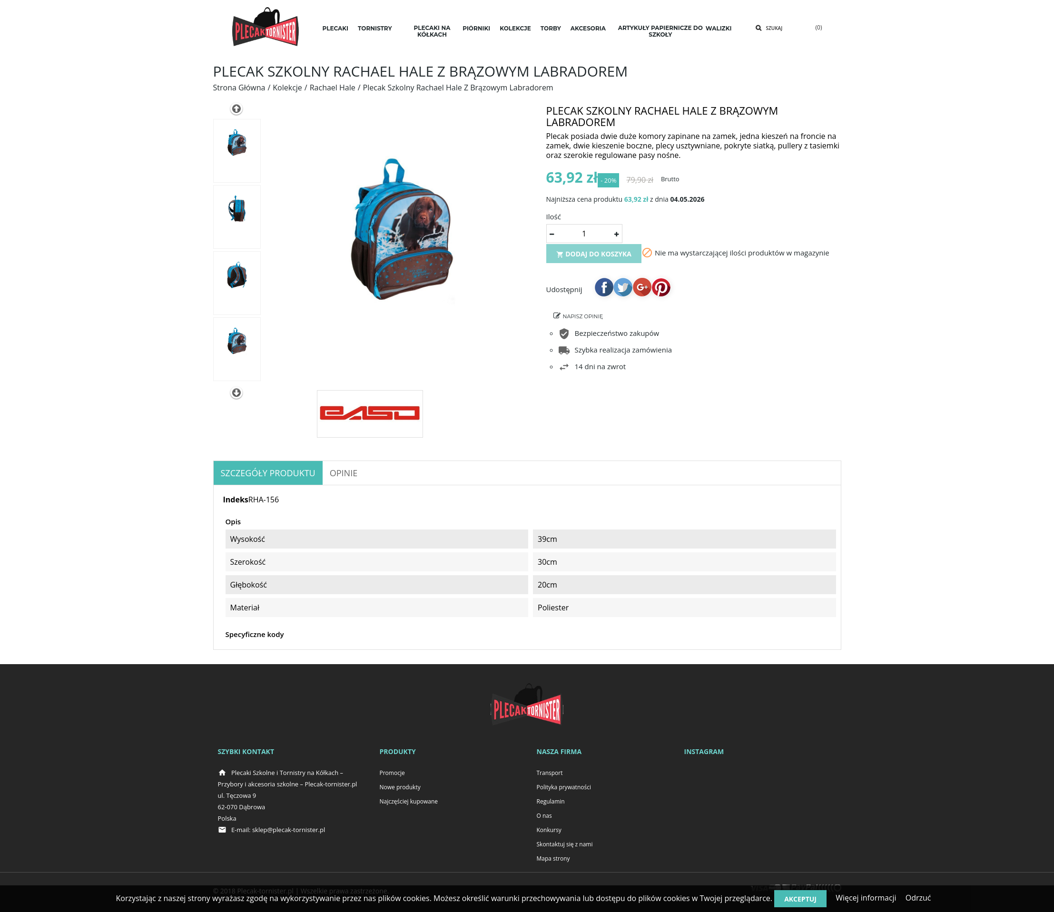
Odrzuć (918, 897)
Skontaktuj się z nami (565, 844)
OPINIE (343, 473)
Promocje (392, 773)
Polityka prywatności (564, 787)
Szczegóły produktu (268, 473)
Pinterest (660, 290)
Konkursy (549, 830)
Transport (550, 773)
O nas (544, 816)
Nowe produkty (400, 787)
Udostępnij (603, 290)
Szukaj (774, 28)
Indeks (235, 499)
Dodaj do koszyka (594, 257)
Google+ (641, 290)
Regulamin (551, 801)
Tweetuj (622, 290)
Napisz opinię (583, 320)
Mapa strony (553, 858)
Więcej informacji (866, 897)
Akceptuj (800, 898)
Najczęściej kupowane (409, 801)
